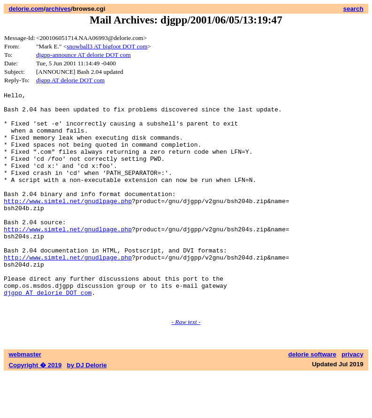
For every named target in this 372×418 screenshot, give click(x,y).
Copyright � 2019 (34, 408)
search (353, 8)
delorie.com (26, 8)
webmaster (24, 398)
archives (58, 8)
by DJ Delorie (87, 408)
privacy (353, 398)
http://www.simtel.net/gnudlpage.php (68, 223)
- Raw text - (186, 365)
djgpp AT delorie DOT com (70, 80)
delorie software (312, 398)
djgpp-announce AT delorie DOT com (83, 54)
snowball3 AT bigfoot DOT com (107, 46)
